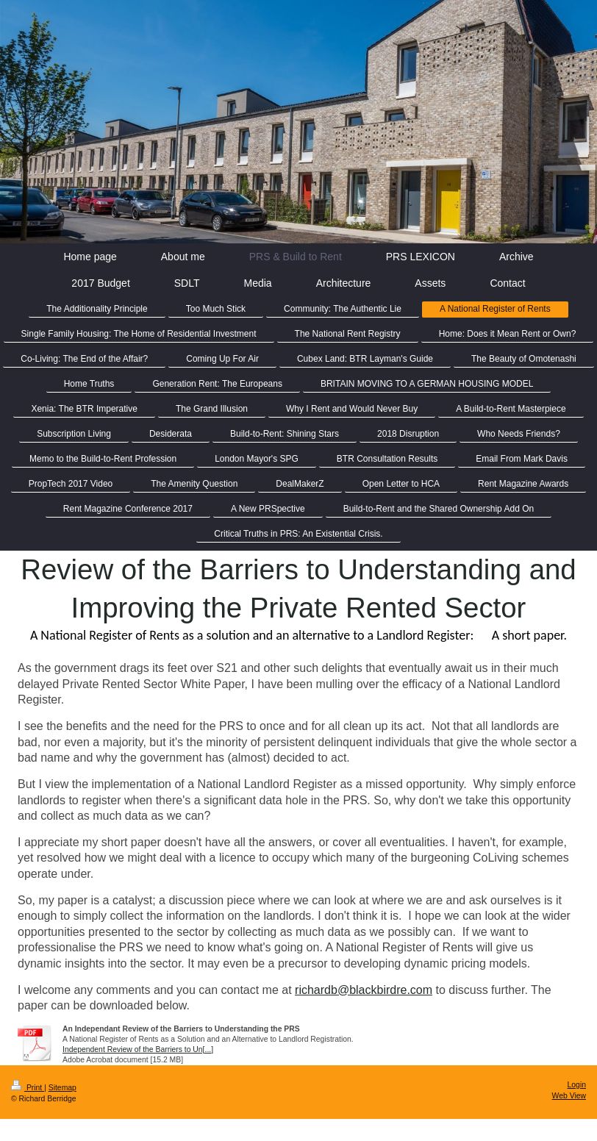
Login (577, 1085)
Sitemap (62, 1088)
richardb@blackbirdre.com (363, 990)
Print (27, 1088)
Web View (569, 1096)
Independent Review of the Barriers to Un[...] (137, 1049)
